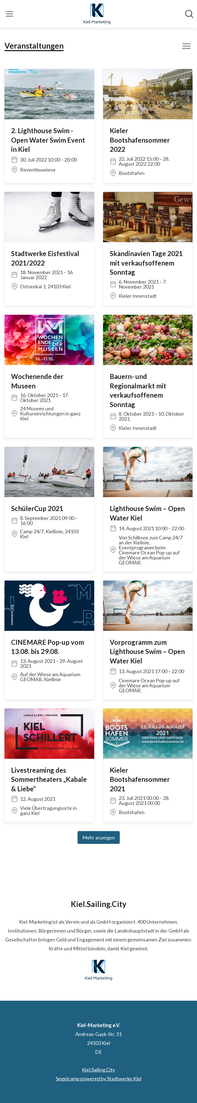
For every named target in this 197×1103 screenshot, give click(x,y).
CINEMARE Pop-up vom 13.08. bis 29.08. (47, 647)
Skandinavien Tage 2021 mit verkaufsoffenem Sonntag (146, 262)
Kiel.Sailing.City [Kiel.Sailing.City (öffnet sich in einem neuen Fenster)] (98, 1070)
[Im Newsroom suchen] (189, 13)
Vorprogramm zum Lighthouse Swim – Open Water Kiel (147, 651)
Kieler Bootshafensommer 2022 (140, 140)
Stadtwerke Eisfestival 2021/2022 (45, 258)
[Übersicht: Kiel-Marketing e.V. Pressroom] (97, 13)
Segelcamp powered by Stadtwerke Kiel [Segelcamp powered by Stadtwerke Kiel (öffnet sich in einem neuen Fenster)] (98, 1078)
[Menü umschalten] (9, 14)
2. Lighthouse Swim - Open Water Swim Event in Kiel (48, 140)
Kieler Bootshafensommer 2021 (140, 779)
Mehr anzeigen (98, 837)
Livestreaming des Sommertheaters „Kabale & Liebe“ (49, 779)
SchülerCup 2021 (37, 508)
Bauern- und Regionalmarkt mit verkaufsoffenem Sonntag (138, 390)
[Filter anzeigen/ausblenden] (186, 46)
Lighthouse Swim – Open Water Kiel (147, 513)
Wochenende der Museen (37, 381)
